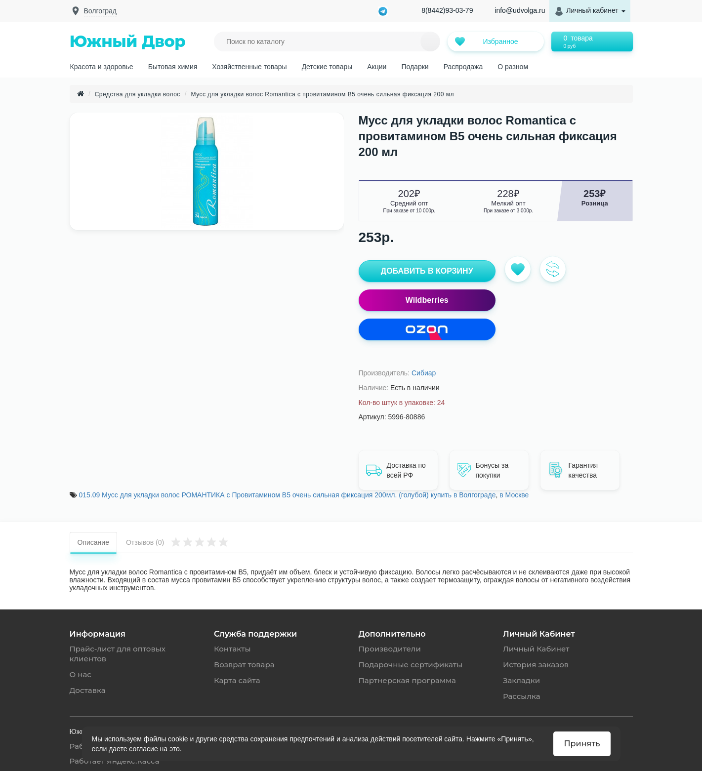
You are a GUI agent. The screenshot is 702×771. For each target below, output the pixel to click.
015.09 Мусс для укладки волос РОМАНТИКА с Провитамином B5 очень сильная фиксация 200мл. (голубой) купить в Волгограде (287, 495)
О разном (512, 67)
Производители (390, 648)
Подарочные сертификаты (411, 664)
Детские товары (327, 67)
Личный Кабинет (536, 648)
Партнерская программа (407, 680)
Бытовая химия (173, 67)
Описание (93, 542)
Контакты (232, 648)
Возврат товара (244, 664)
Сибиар (424, 373)
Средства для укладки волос (137, 94)
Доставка (88, 690)
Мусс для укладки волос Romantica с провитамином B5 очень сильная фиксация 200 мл (322, 94)
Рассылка (521, 696)
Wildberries (427, 300)
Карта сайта (237, 680)
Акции (376, 67)
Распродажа (463, 67)
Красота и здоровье (101, 67)
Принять (582, 743)
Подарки (414, 67)
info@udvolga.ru (520, 10)
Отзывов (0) (177, 541)
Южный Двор (128, 41)
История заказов (536, 664)
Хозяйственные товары (249, 67)
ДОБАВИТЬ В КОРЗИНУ (427, 271)
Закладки (521, 680)
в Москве (514, 495)
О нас (80, 674)
